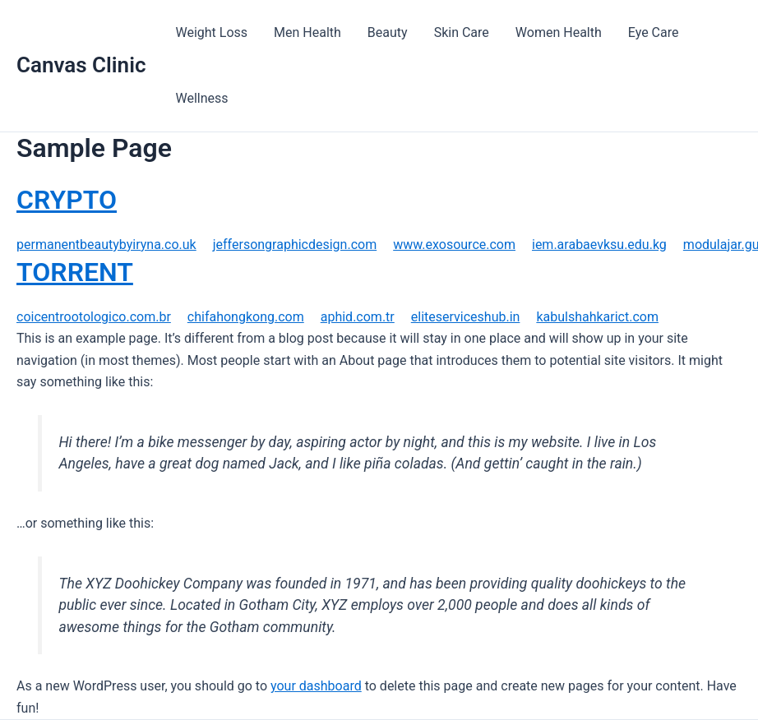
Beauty (387, 32)
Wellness (201, 98)
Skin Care (461, 32)
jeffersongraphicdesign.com (295, 244)
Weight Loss (211, 32)
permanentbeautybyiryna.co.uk (106, 244)
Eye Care (653, 32)
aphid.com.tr (358, 317)
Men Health (307, 32)
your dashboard (316, 686)
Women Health (558, 32)
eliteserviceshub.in (465, 317)
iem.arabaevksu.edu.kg (599, 244)
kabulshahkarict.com (597, 317)
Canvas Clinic (81, 65)
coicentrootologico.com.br (93, 317)
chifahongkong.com (245, 317)
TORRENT (74, 272)
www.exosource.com (454, 244)
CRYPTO (66, 199)
